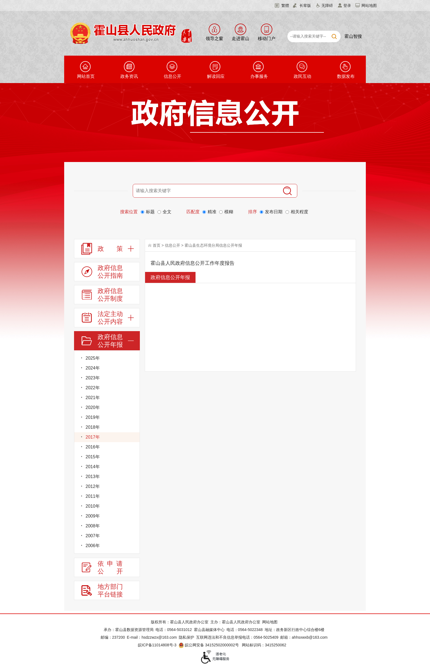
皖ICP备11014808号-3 (157, 645)
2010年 (93, 506)
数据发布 (346, 76)
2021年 (93, 397)
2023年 (93, 378)
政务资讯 (129, 76)
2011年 (93, 496)
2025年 (93, 358)
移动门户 (266, 38)
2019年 (93, 417)
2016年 (93, 447)
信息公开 (172, 76)
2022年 (93, 387)
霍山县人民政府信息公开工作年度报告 (192, 263)
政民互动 (302, 76)
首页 (156, 245)
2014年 (93, 466)
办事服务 (259, 76)
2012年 (93, 486)
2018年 (93, 427)
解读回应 (216, 76)
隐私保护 (186, 637)
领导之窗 (214, 38)
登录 (347, 5)
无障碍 (327, 5)
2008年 (93, 526)
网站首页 (86, 76)
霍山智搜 (353, 36)
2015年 (93, 456)
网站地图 (369, 5)
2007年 (93, 535)
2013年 (93, 476)
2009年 (93, 516)
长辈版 (305, 5)
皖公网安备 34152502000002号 (209, 645)
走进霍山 (240, 38)
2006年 (93, 545)
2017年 (93, 437)
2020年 (93, 407)
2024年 (93, 368)
